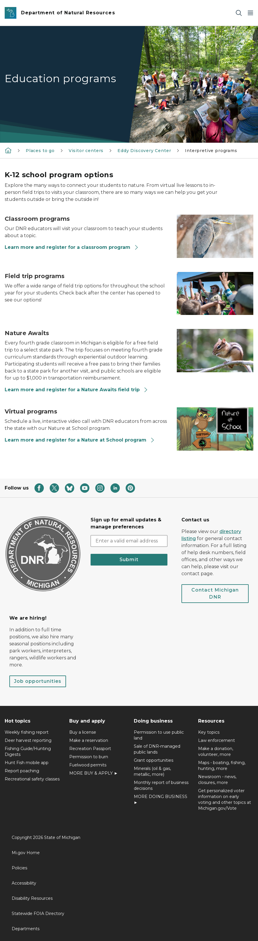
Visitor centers (86, 150)
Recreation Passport (90, 748)
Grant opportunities (153, 760)
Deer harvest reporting (28, 740)
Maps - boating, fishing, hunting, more (221, 765)
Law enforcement (216, 740)
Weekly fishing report (27, 732)
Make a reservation (88, 740)
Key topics (208, 732)
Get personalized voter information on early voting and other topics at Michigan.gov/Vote (224, 799)
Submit (129, 559)
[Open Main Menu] (250, 13)
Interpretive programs (211, 150)
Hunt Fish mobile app (27, 762)
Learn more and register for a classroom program (72, 247)
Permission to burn (88, 756)
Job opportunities (37, 681)
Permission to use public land (159, 735)
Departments (25, 928)
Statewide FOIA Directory (38, 913)
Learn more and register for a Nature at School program (80, 440)
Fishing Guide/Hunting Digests (28, 751)
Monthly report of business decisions (161, 785)
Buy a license (82, 732)
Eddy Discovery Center (144, 150)
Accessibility (24, 883)
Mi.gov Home (26, 852)
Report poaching (22, 770)
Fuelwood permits (87, 765)
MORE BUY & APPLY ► (93, 773)
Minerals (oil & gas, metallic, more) (152, 771)
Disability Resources (32, 898)
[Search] (238, 13)
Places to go (40, 150)
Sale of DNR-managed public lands (157, 749)
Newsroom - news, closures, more (217, 779)
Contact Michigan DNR (215, 593)
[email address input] (129, 541)
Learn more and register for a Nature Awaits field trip (76, 389)
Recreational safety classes (32, 779)
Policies (19, 868)
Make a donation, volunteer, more (215, 751)
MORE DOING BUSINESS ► (160, 799)
